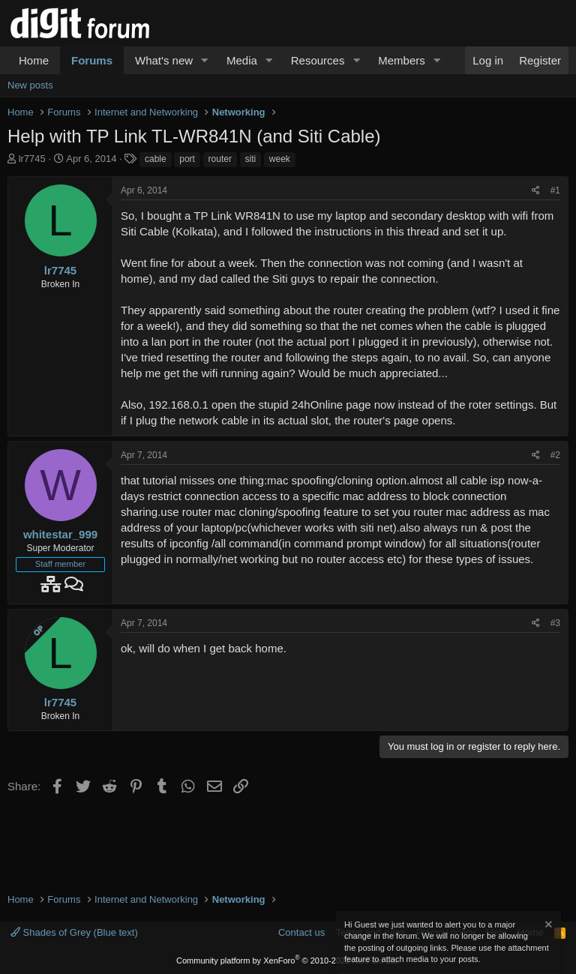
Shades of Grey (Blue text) (74, 932)
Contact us (301, 932)
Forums (91, 60)
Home (34, 60)
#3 (555, 623)
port (187, 159)
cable (155, 159)
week (279, 159)
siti (250, 159)
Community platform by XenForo (288, 960)
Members (401, 60)
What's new (164, 60)
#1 (555, 190)
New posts (30, 85)
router (220, 159)
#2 (555, 455)
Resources (318, 60)
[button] (204, 60)
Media (241, 60)
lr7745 (32, 158)
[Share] (535, 190)
